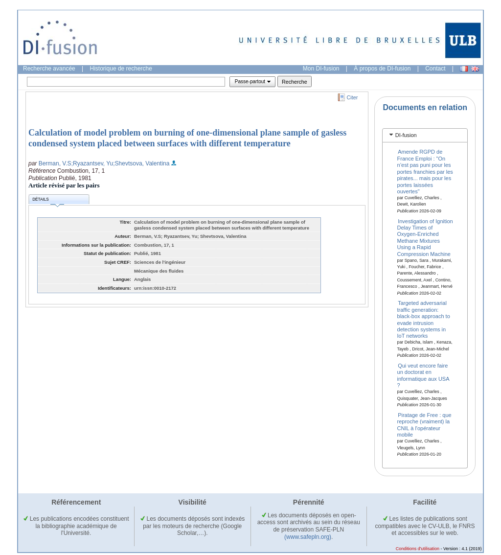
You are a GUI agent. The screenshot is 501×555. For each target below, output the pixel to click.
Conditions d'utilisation (417, 548)
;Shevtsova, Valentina (141, 163)
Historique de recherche (121, 68)
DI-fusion (406, 135)
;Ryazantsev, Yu (92, 163)
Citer (352, 97)
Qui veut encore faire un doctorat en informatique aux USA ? (423, 375)
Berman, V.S (55, 163)
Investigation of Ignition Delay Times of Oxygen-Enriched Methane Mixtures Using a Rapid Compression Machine (425, 237)
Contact (435, 68)
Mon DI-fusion (321, 68)
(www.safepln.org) (307, 536)
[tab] (425, 135)
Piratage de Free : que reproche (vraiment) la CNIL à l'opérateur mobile (424, 425)
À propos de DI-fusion (382, 68)
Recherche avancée (49, 68)
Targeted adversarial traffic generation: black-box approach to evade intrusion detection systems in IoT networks (423, 319)
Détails (48, 201)
